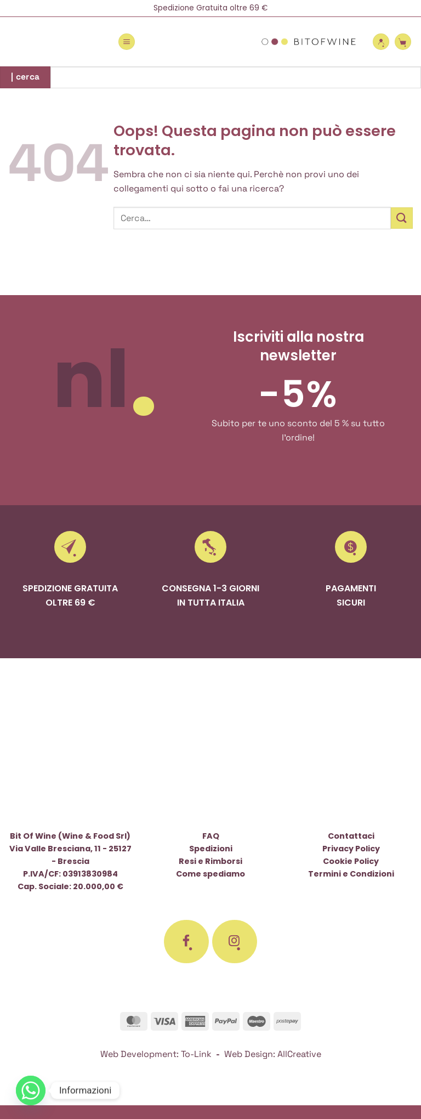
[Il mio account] (381, 41)
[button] (126, 41)
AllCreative (299, 1054)
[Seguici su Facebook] (186, 942)
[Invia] (402, 218)
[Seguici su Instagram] (234, 942)
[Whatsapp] (30, 1090)
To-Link (196, 1054)
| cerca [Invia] (25, 76)
